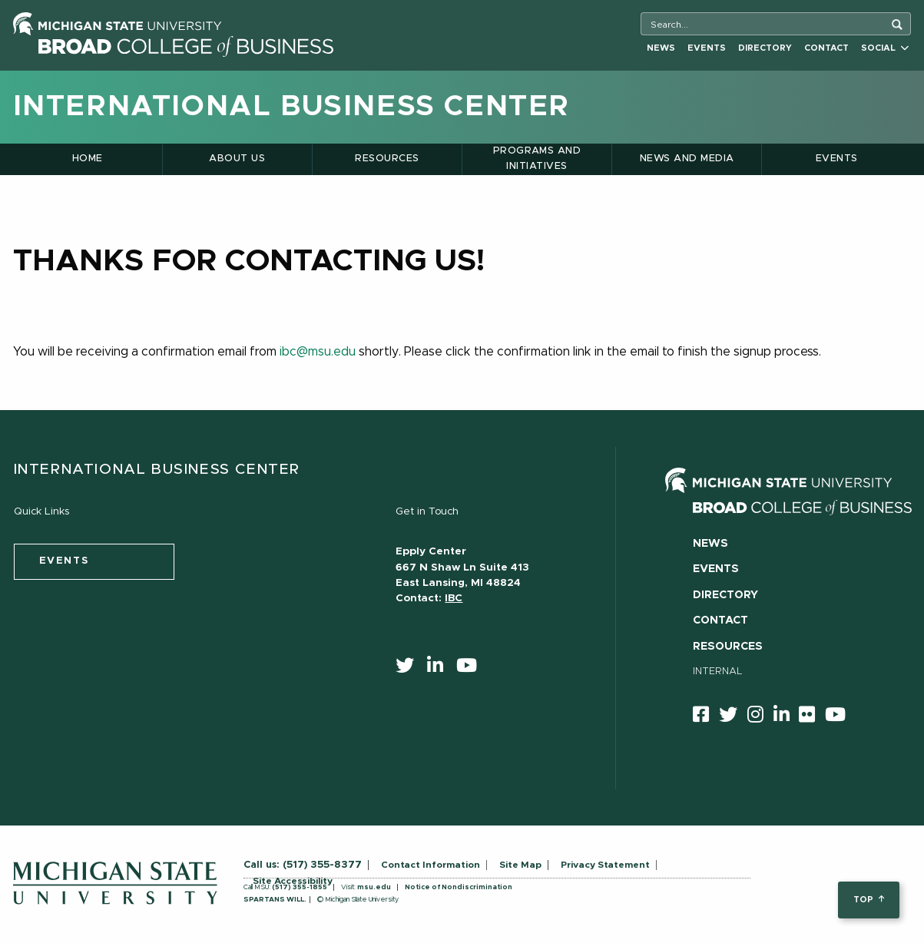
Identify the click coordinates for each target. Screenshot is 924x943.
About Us (237, 159)
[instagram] (760, 717)
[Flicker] (812, 717)
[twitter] (410, 668)
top (868, 899)
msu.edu (374, 887)
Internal (718, 672)
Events (706, 48)
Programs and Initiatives (537, 158)
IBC (453, 598)
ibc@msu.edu (318, 352)
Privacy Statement (605, 864)
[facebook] (706, 717)
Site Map (520, 864)
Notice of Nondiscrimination (458, 887)
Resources (387, 159)
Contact (826, 48)
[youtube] (471, 668)
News (661, 48)
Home (87, 159)
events (64, 561)
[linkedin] (440, 668)
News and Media (687, 159)
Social (885, 48)
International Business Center (291, 106)
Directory (765, 48)
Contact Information (430, 864)
